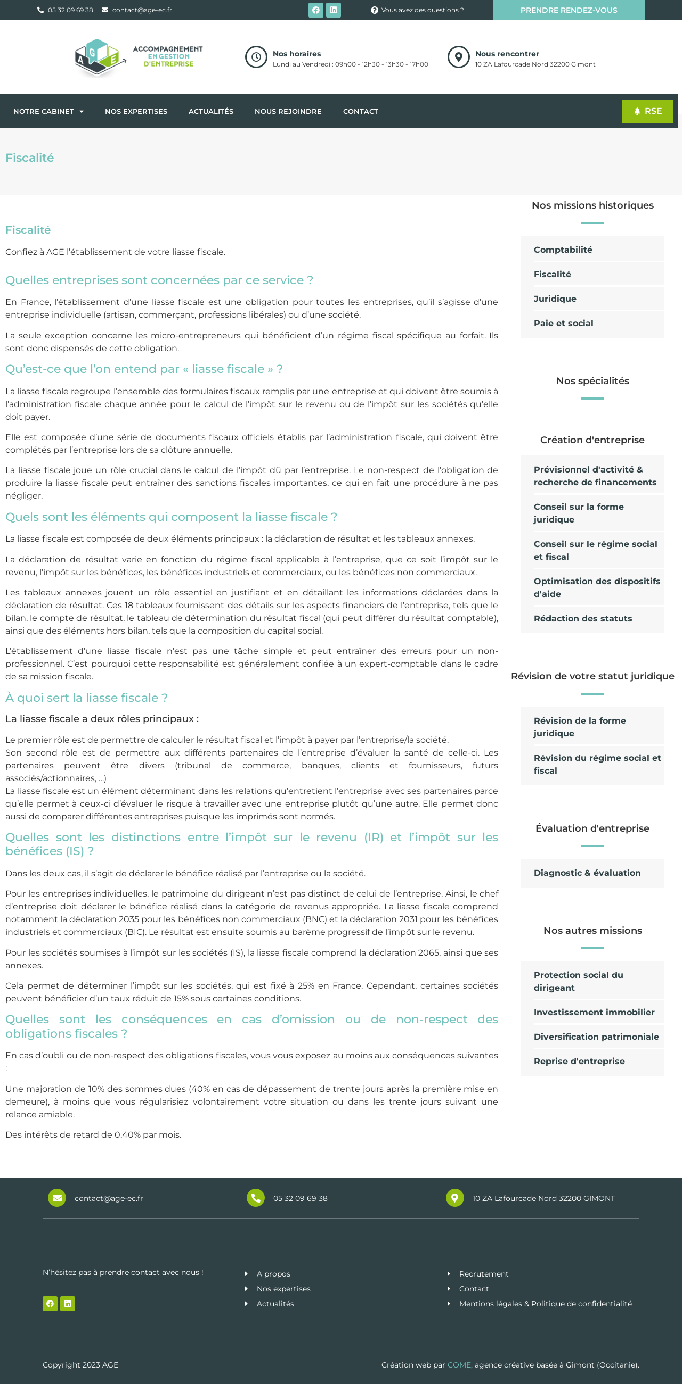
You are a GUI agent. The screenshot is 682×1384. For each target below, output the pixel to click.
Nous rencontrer (507, 54)
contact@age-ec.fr (109, 1198)
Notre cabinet (48, 111)
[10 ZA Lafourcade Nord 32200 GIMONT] (455, 1198)
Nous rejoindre (288, 111)
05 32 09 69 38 (300, 1198)
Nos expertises (136, 111)
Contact (360, 111)
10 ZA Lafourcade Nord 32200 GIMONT (544, 1198)
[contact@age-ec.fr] (57, 1198)
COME (459, 1365)
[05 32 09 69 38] (256, 1198)
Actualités (211, 111)
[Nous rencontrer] (459, 57)
